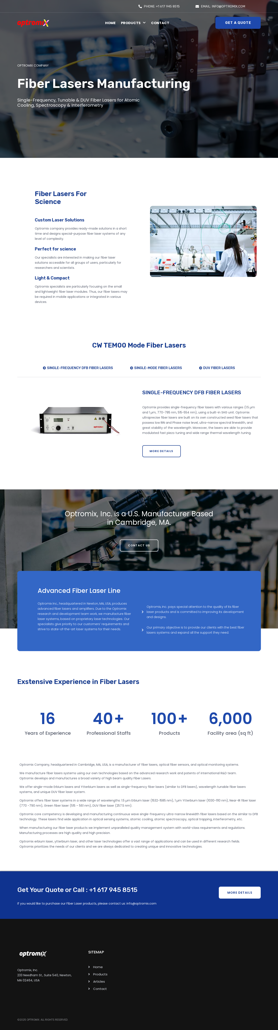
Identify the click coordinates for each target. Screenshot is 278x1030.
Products (133, 23)
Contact (160, 22)
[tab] (78, 371)
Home (110, 22)
